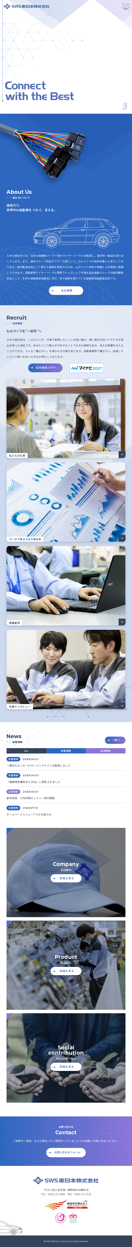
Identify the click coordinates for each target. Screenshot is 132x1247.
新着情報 (66, 750)
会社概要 (67, 290)
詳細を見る (67, 878)
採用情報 (106, 750)
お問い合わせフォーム (67, 1152)
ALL (26, 750)
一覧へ (116, 740)
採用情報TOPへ (46, 367)
